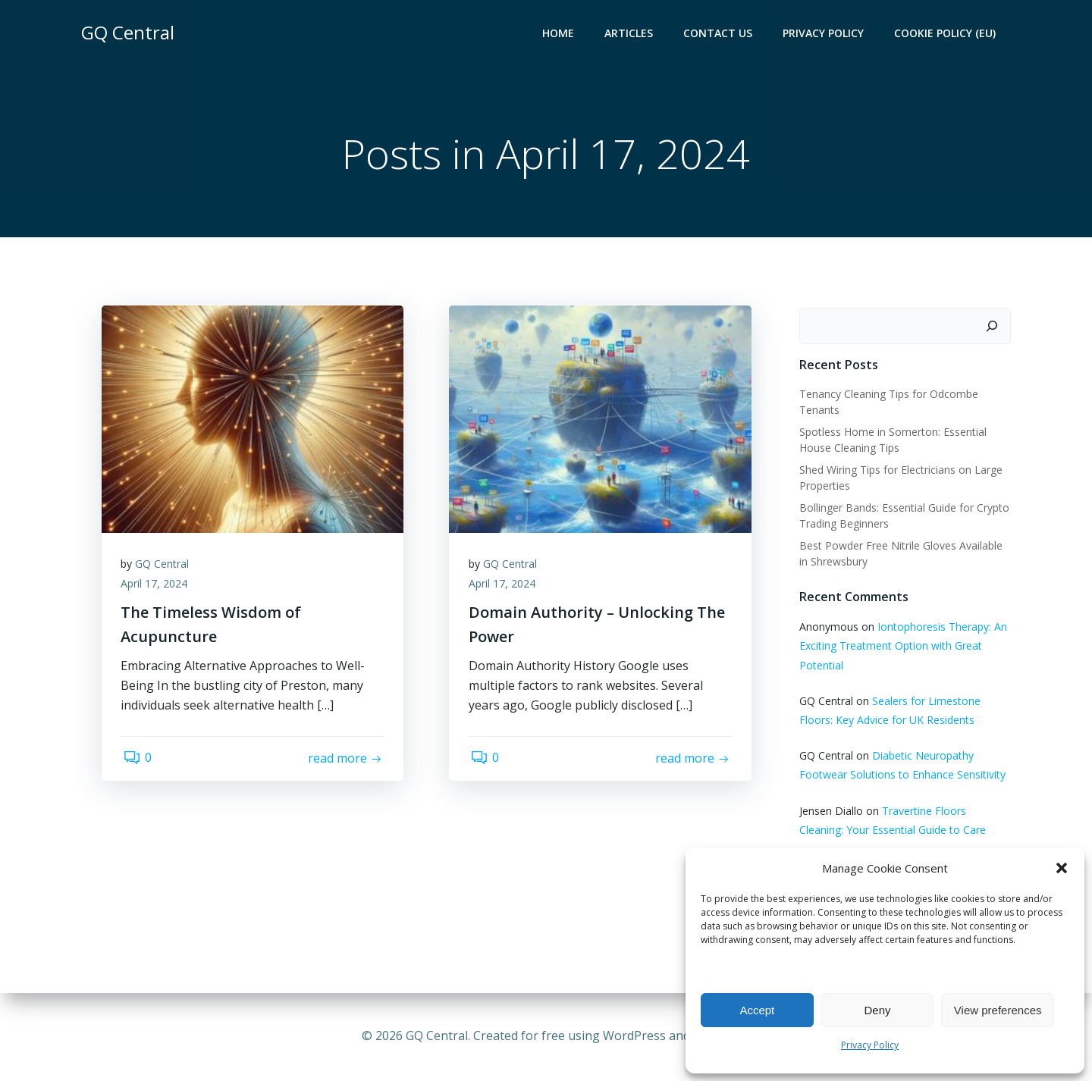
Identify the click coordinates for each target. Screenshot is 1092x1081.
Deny (877, 1010)
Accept (756, 1010)
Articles (631, 34)
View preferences (998, 1010)
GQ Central (166, 569)
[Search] (994, 327)
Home (560, 34)
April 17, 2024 (157, 588)
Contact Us (720, 34)
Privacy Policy (870, 1045)
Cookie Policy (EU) (947, 34)
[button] (1061, 868)
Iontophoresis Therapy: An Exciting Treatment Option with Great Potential (901, 647)
